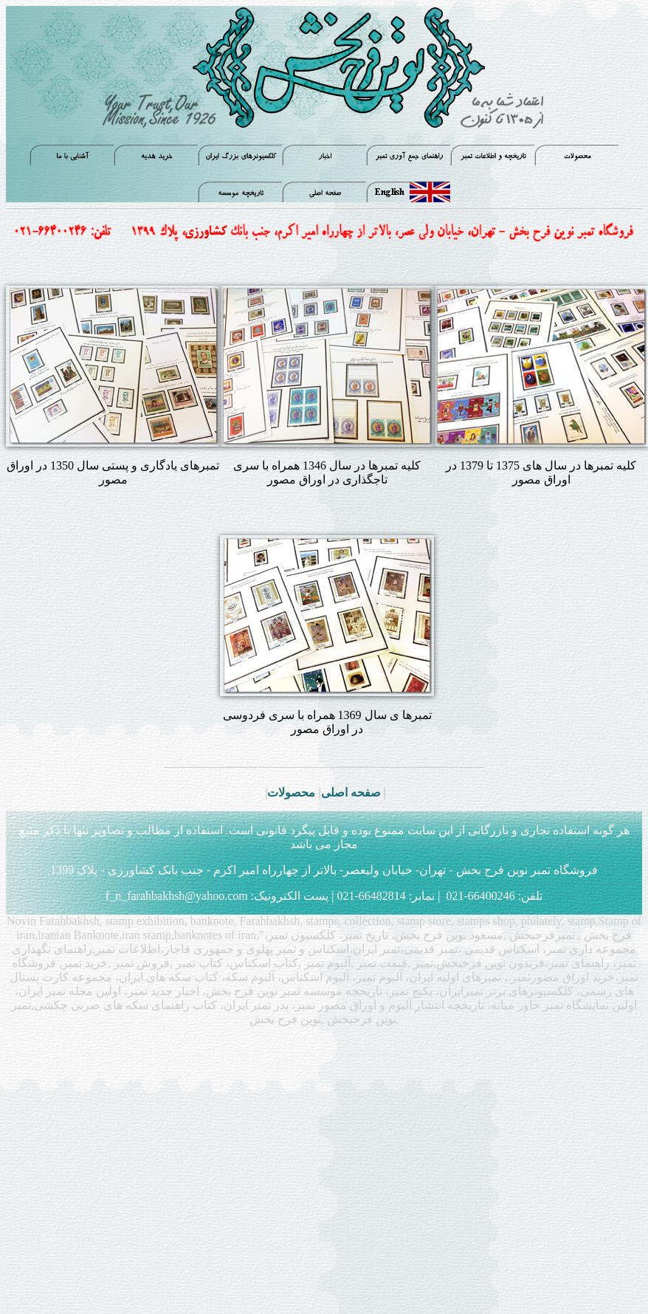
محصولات (291, 792)
